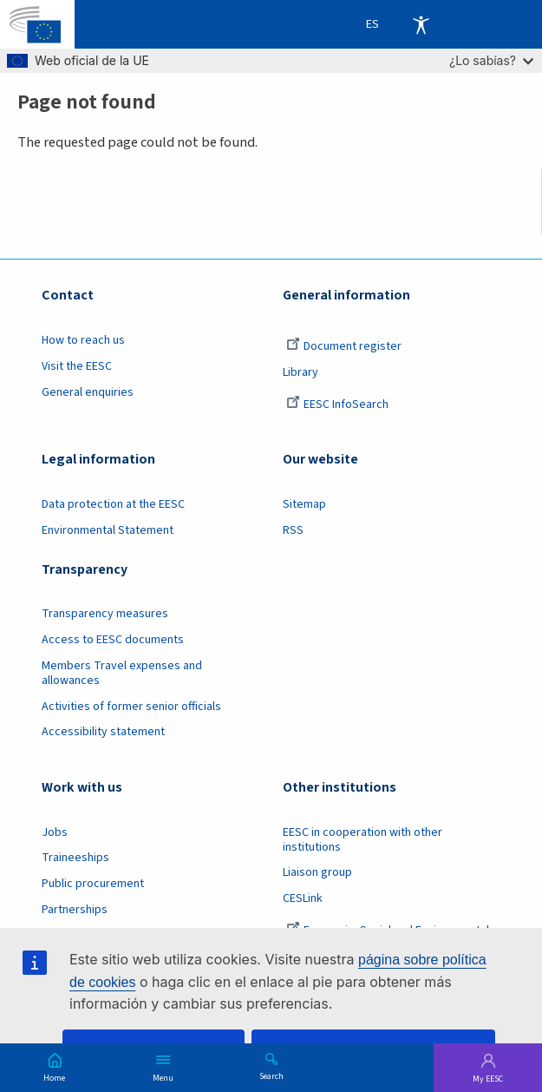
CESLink (303, 898)
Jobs (55, 832)
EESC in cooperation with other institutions (362, 840)
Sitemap (304, 504)
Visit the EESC (77, 366)
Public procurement (93, 883)
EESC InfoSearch (337, 404)
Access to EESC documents (113, 639)
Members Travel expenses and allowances (122, 673)
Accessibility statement (103, 731)
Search (271, 1075)
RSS (293, 530)
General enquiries (88, 392)
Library (300, 372)
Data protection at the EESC (113, 504)
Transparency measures (105, 613)
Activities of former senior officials (131, 706)
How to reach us (83, 340)
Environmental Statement (107, 530)
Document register (344, 346)
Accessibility (420, 24)
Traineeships (75, 857)
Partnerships (75, 909)
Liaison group (317, 872)
